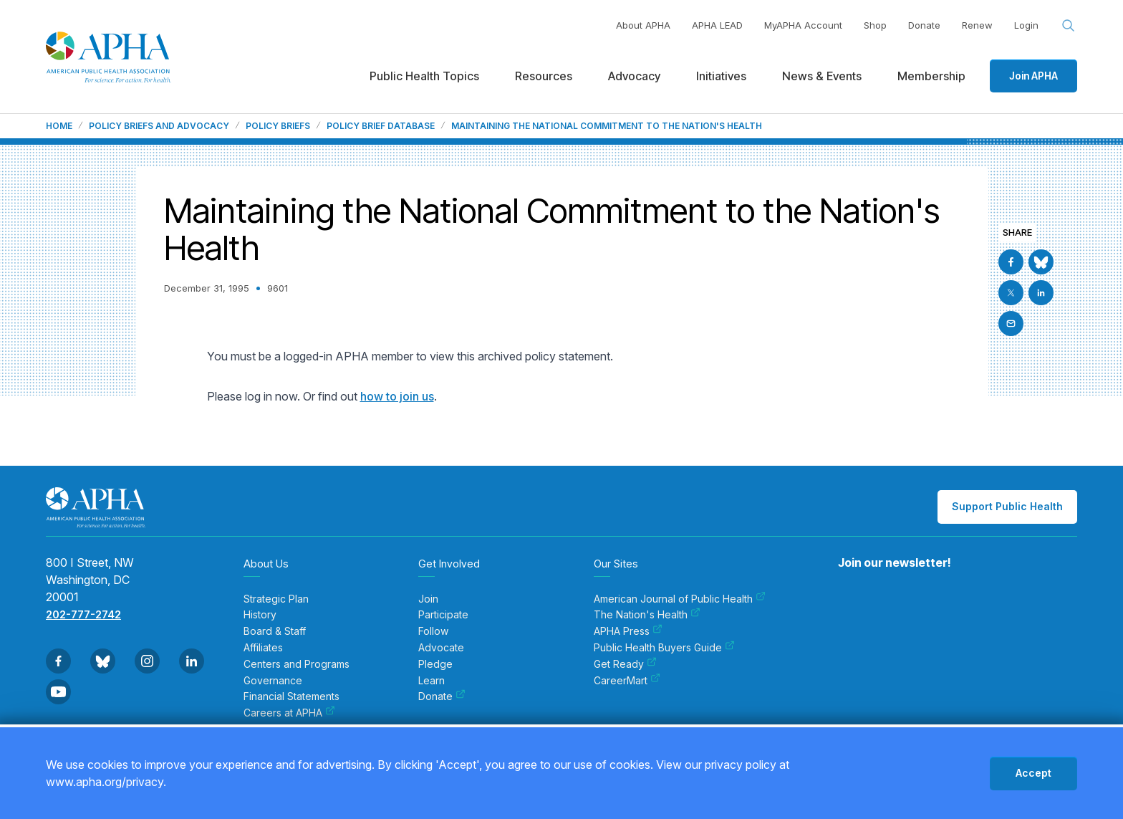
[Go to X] (1010, 292)
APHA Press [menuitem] (628, 631)
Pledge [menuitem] (435, 664)
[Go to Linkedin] (1041, 292)
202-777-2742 (83, 614)
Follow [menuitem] (433, 631)
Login (1026, 25)
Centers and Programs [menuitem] (297, 664)
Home (59, 126)
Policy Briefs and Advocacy (159, 126)
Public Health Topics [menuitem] (424, 76)
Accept (1033, 773)
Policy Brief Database (381, 126)
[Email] (1010, 323)
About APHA (643, 25)
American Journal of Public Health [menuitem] (680, 599)
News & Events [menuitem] (822, 76)
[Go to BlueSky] (1041, 261)
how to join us (397, 396)
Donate (924, 25)
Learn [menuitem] (431, 680)
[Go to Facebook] (1010, 261)
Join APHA (1033, 76)
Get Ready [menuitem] (625, 664)
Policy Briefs (278, 126)
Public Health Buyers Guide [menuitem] (664, 647)
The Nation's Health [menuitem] (647, 615)
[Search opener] (1068, 25)
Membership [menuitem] (931, 76)
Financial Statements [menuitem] (291, 696)
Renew (977, 25)
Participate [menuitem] (443, 615)
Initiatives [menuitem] (721, 76)
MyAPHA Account (803, 25)
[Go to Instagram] (147, 661)
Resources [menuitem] (543, 76)
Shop (875, 25)
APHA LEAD (717, 25)
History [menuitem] (260, 615)
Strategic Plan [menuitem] (276, 599)
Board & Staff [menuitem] (275, 631)
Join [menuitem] (428, 599)
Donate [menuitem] (442, 696)
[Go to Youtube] (58, 691)
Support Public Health (1007, 506)
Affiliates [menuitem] (263, 647)
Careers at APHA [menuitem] (289, 713)
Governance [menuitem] (273, 680)
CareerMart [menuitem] (627, 680)
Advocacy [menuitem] (634, 76)
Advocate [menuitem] (441, 647)
